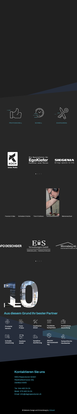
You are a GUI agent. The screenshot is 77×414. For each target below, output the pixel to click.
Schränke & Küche (24, 216)
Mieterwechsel (67, 216)
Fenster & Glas (10, 216)
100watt (52, 410)
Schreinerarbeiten (53, 216)
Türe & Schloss (38, 216)
